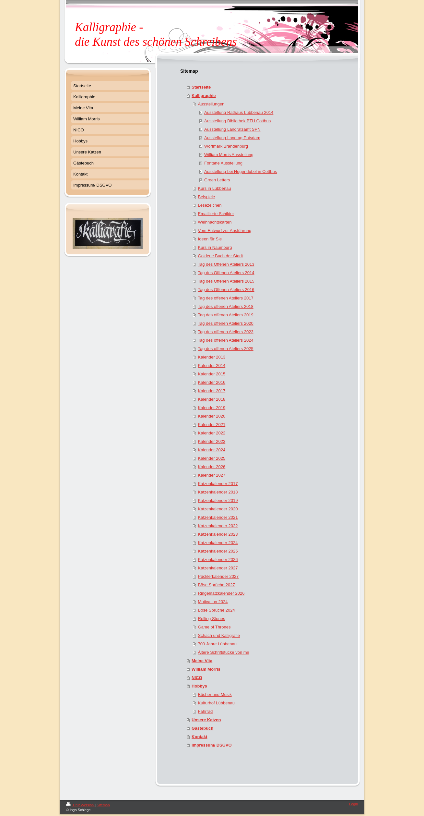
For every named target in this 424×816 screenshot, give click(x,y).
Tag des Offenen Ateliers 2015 (226, 281)
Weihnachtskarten (215, 222)
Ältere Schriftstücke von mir (223, 652)
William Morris (206, 669)
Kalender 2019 (212, 407)
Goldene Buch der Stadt (220, 255)
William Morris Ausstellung (228, 154)
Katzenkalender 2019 (218, 500)
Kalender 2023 (212, 441)
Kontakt (199, 736)
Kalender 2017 (212, 390)
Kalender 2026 (212, 466)
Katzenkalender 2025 (218, 551)
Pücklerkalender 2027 (218, 576)
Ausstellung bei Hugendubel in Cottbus (240, 171)
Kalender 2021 (212, 424)
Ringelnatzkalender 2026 (221, 593)
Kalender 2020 (212, 416)
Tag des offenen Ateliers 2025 (225, 348)
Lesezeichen (210, 205)
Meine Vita (202, 660)
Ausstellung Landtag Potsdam (232, 137)
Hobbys (199, 686)
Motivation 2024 (213, 601)
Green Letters (217, 179)
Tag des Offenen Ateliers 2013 (226, 264)
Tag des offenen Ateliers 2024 (225, 340)
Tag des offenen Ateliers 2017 (225, 298)
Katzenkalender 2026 (218, 559)
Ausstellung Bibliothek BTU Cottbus (237, 120)
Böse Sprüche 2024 (216, 610)
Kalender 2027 (212, 475)
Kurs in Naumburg (215, 247)
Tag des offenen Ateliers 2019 (225, 314)
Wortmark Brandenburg (226, 146)
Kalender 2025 (212, 458)
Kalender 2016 (212, 382)
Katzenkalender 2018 (218, 492)
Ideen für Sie (210, 239)
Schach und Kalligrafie (219, 635)
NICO (197, 677)
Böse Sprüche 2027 (216, 584)
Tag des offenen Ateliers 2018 (225, 306)
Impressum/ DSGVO (212, 745)
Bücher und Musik (215, 694)
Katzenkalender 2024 (218, 542)
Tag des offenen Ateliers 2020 (225, 323)
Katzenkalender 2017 (218, 483)
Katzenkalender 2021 (218, 517)
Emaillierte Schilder (216, 213)
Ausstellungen (211, 104)
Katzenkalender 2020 (218, 508)
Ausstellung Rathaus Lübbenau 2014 (238, 112)
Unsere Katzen (206, 719)
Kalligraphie (204, 95)
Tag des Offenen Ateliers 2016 (226, 289)
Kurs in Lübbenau (214, 188)
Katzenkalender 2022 (218, 525)
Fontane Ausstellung (223, 163)
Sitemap (103, 805)
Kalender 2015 (212, 373)
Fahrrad (205, 711)
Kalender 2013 (212, 357)
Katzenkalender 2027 (218, 568)
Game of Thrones (214, 627)
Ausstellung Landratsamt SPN (232, 129)
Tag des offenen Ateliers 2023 (225, 331)
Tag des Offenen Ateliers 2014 (226, 272)
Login (353, 804)
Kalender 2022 (212, 433)
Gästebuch (202, 728)
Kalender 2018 (212, 399)
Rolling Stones (211, 618)
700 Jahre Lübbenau (217, 643)
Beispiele (206, 196)
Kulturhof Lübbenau (216, 702)
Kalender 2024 (212, 449)
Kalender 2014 (212, 365)
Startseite (201, 87)
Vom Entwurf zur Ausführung (225, 230)
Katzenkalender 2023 (218, 534)
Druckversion (80, 805)
